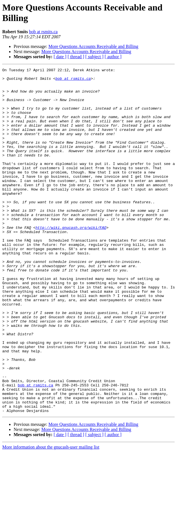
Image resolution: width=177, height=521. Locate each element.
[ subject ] (94, 56)
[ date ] (60, 56)
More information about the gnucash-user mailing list (50, 516)
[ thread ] (76, 56)
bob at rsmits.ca (43, 31)
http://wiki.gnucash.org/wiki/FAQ (70, 259)
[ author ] (113, 56)
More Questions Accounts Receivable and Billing (93, 46)
